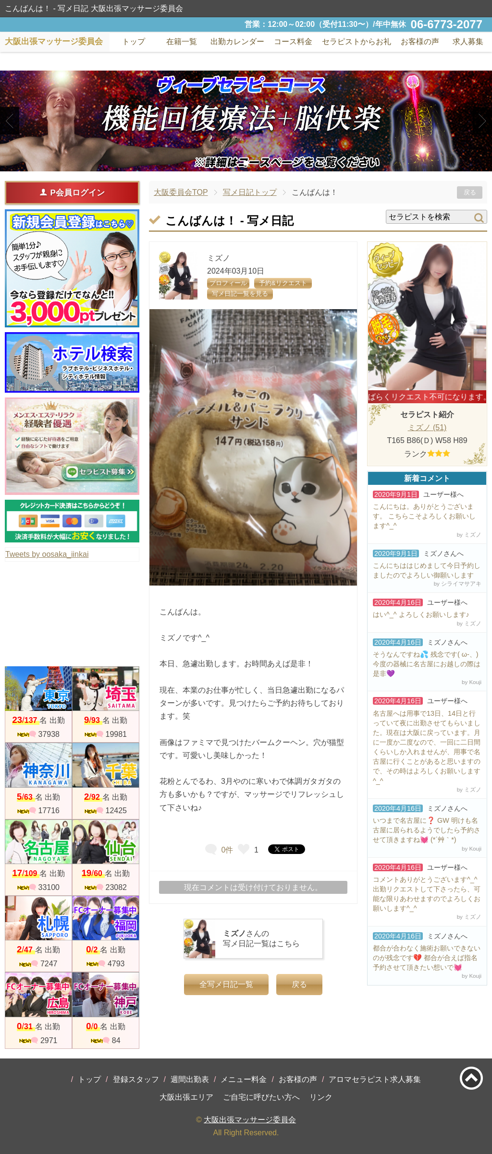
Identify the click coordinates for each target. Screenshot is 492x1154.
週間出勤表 (190, 1079)
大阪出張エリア (186, 1097)
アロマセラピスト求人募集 (375, 1079)
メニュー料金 (244, 1079)
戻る (470, 192)
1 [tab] (231, 163)
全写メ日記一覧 (226, 984)
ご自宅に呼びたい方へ (261, 1097)
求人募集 (468, 41)
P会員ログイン (71, 192)
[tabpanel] (246, 121)
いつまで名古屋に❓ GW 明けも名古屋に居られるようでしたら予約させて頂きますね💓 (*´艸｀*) (426, 830)
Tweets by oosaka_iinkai (46, 554)
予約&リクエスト (283, 283)
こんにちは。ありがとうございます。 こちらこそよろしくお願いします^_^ (424, 516)
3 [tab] (260, 163)
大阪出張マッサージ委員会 (250, 1120)
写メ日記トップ (250, 192)
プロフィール (228, 283)
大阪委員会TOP (181, 192)
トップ (89, 1079)
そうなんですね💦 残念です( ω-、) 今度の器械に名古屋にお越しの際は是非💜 (426, 663)
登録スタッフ (136, 1079)
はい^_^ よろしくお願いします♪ (421, 614)
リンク (320, 1097)
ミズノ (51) (427, 427)
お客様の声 (298, 1079)
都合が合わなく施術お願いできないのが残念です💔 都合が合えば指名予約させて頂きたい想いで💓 (426, 957)
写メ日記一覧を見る (240, 293)
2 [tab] (245, 163)
